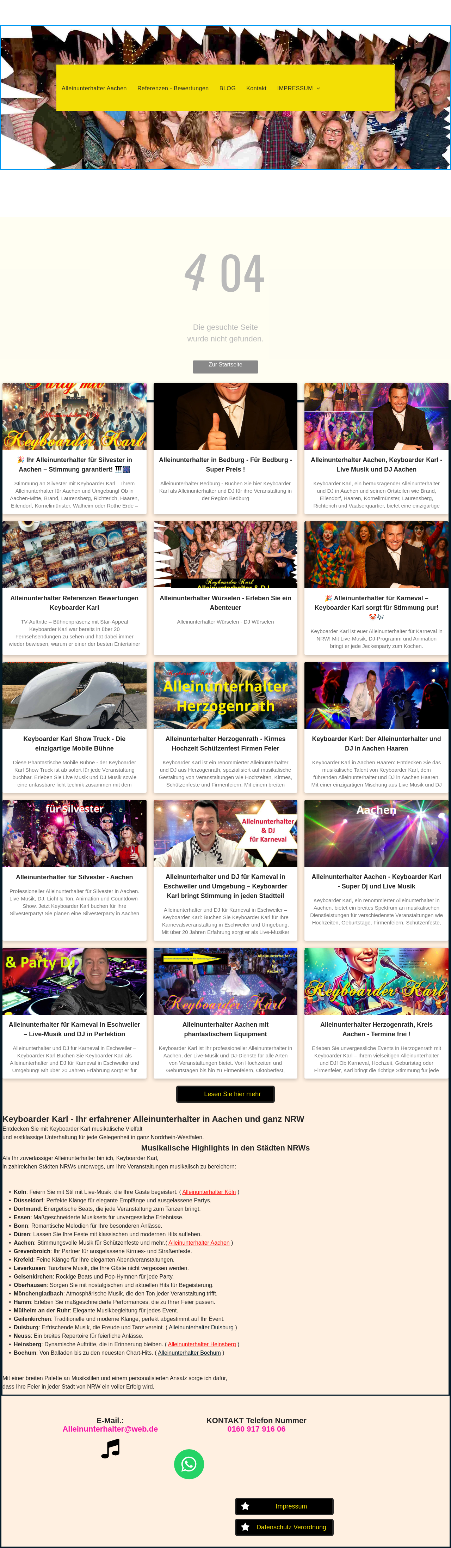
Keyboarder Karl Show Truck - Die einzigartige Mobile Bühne (74, 743)
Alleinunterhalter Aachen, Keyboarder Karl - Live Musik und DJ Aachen (376, 464)
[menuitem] (94, 88)
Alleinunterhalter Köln (209, 1192)
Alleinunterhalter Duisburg (201, 1327)
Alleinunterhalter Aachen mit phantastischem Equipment (225, 1029)
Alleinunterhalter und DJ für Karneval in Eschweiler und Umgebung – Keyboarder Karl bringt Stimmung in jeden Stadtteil (225, 886)
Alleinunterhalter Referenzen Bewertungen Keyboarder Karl (74, 603)
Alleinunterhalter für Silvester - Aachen (74, 877)
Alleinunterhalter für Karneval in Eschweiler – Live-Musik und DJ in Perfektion (74, 1029)
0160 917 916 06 (256, 1429)
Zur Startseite (225, 365)
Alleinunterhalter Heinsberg (202, 1344)
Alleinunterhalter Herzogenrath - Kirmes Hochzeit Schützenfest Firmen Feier (225, 743)
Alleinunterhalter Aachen (198, 1243)
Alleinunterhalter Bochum (189, 1353)
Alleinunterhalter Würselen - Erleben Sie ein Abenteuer (225, 603)
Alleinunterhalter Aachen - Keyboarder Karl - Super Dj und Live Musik (376, 881)
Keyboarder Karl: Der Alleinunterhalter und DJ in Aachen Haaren (376, 743)
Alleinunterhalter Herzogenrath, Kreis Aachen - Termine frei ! (376, 1029)
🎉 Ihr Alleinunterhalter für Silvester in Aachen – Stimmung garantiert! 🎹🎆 (74, 464)
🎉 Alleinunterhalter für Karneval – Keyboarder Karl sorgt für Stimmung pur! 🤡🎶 (377, 608)
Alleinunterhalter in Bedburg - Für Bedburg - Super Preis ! (225, 464)
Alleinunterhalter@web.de (110, 1429)
